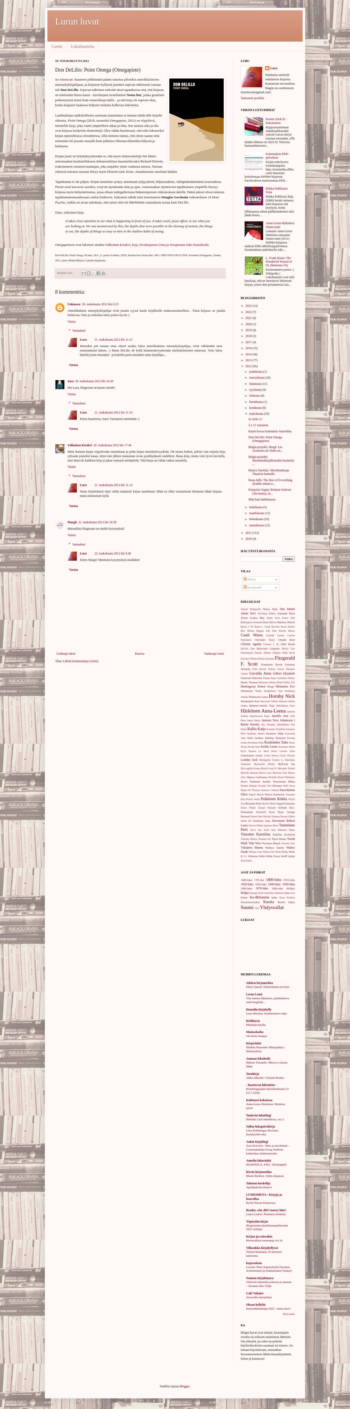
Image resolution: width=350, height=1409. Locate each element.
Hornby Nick (282, 696)
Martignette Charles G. (271, 759)
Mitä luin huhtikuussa (262, 499)
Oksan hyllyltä (255, 1304)
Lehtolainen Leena (251, 755)
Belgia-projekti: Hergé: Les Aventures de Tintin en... (265, 448)
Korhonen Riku (256, 742)
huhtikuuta (256, 507)
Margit (72, 522)
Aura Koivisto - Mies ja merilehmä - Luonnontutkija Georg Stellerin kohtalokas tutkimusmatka (267, 1149)
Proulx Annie (253, 799)
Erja (135, 245)
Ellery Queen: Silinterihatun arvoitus (267, 986)
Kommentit (253, 587)
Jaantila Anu (280, 716)
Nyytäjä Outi (264, 785)
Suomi (247, 907)
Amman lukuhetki (258, 1058)
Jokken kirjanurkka (259, 983)
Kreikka (291, 897)
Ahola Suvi (248, 613)
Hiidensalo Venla (251, 690)
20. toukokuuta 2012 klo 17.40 (112, 445)
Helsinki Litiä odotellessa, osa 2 (265, 1119)
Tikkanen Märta (286, 829)
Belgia (245, 893)
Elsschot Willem (249, 658)
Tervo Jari (255, 829)
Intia (287, 892)
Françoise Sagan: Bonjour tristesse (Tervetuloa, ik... (269, 491)
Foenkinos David (271, 664)
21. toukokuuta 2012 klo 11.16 (113, 412)
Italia (274, 897)
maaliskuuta (257, 513)
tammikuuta (257, 525)
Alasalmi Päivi (286, 613)
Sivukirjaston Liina (152, 245)
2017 (249, 342)
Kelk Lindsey (255, 737)
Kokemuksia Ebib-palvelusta (277, 155)
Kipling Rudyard (275, 737)
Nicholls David (276, 777)
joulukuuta (256, 371)
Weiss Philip (281, 851)
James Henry (254, 720)
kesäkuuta (255, 408)
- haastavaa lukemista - (261, 1085)
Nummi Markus (249, 785)
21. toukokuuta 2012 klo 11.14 (113, 485)
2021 (249, 318)
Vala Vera (254, 843)
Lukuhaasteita (82, 46)
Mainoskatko (254, 1032)
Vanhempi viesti (214, 653)
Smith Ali (246, 820)
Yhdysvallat (272, 907)
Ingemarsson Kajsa (260, 716)
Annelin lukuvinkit (258, 1160)
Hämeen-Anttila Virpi (261, 705)
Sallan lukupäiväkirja (260, 1126)
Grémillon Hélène (286, 678)
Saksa (291, 902)
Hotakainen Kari (250, 701)
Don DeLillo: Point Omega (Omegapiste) (265, 439)
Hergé (270, 686)
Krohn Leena (269, 746)
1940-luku (274, 884)
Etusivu (140, 653)
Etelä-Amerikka (266, 892)
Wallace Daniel (274, 847)
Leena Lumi (254, 994)
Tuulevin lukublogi (258, 1115)
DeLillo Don (248, 648)
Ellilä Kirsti (288, 652)
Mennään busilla (256, 1024)
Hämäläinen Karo (285, 705)
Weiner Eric (268, 851)
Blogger (184, 1386)
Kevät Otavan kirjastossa (261, 1202)
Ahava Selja (270, 608)
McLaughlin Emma (250, 768)
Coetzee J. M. (271, 644)
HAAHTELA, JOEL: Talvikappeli (266, 1164)
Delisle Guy (288, 648)
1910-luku (289, 879)
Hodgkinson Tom (273, 691)
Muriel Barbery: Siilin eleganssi (265, 1175)
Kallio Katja (256, 729)
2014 (249, 354)
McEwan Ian (286, 763)
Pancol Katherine (274, 794)
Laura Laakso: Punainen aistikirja (266, 1214)
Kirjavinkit (253, 1043)
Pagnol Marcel (256, 794)
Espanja (253, 892)
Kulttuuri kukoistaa (259, 1100)
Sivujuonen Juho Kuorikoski (189, 245)
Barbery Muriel (286, 622)
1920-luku (247, 884)
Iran (293, 892)
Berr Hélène (247, 630)
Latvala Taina (287, 751)
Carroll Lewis (275, 635)
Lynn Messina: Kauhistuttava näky (266, 1013)
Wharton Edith (256, 856)
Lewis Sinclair (287, 755)
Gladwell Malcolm (251, 677)
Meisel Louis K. (269, 768)
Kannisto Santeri (255, 733)
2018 (249, 336)
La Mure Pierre (268, 751)
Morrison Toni (280, 772)
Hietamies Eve (285, 686)
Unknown (74, 304)
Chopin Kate (286, 639)
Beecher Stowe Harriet (283, 626)
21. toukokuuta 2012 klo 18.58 (97, 522)
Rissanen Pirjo (253, 803)
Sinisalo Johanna (271, 816)
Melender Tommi (286, 768)
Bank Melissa (270, 622)
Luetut (57, 46)
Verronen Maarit (271, 843)
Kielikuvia (253, 1021)
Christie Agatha (251, 644)
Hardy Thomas (249, 682)
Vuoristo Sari (288, 843)
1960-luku (246, 888)
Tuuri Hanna (279, 838)
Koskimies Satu (276, 742)
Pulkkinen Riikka (274, 799)
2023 (249, 306)
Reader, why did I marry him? (266, 1210)
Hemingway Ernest (253, 686)
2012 (249, 366)
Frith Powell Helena (263, 669)
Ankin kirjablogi (257, 1142)
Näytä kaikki (289, 1314)
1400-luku (246, 879)
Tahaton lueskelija (258, 1183)
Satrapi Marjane (267, 807)
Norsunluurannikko (250, 902)
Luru (83, 339)
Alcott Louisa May (252, 617)
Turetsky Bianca (249, 838)
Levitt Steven (271, 755)
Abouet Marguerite (251, 609)
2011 (249, 533)
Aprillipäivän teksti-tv (259, 1187)
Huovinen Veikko (269, 701)
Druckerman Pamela (251, 652)
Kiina (282, 897)
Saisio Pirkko (248, 807)
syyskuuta (255, 390)
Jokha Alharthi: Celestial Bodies (265, 1077)
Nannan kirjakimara (259, 1278)
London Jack (249, 760)
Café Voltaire (254, 1293)
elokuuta (255, 395)
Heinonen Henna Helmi (271, 682)
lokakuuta (255, 384)
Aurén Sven (273, 617)
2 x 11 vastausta (258, 425)
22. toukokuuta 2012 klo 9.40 (113, 553)
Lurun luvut (77, 21)
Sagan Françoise (286, 803)
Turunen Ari (264, 838)
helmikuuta (256, 519)
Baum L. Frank (262, 626)
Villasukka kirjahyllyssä (262, 1248)
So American (64, 79)
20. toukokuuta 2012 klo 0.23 (100, 304)
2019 (249, 330)
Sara (71, 381)
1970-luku (261, 888)
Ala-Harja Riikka (266, 613)
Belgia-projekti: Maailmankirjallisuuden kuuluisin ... (271, 460)
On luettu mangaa (256, 1035)
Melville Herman (249, 772)
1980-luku (277, 888)
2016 (249, 348)
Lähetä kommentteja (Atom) (80, 661)
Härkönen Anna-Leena (263, 711)
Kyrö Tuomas (248, 751)
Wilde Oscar (273, 856)
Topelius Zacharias (283, 834)
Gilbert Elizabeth (284, 673)
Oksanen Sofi (280, 785)
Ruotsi (281, 902)
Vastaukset (78, 331)
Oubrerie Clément (270, 790)
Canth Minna (252, 635)
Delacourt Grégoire (268, 648)
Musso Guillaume (257, 777)
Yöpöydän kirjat (257, 1221)
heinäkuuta (256, 402)
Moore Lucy (265, 772)
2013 (249, 360)
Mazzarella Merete (264, 764)
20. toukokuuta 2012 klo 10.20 (94, 381)
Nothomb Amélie (260, 781)
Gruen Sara (269, 677)
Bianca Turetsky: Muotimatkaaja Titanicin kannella (268, 472)
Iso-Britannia (259, 897)
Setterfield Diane (265, 812)
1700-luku (259, 880)
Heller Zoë (289, 682)
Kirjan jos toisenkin (259, 1236)
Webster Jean (255, 851)
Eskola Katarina (266, 658)
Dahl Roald (288, 644)
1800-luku (273, 880)
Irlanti (244, 897)
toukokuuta (256, 414)
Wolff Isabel (288, 856)
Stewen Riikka (255, 825)
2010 (249, 539)
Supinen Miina (271, 825)
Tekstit (250, 579)
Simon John (256, 816)
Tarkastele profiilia (252, 98)
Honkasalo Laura (258, 696)
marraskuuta (257, 377)
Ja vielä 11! (255, 419)
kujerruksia (254, 1263)
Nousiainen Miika (284, 781)
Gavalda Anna (260, 673)
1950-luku (288, 884)
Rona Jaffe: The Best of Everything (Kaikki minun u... (270, 482)
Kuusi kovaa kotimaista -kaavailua (269, 431)
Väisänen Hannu (252, 847)
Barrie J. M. (247, 626)
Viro (257, 908)
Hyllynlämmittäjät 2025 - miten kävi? (268, 1308)
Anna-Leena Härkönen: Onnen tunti (280, 225)
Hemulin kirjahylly (258, 1009)
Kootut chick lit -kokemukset (276, 120)
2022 (249, 312)
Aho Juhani (287, 609)
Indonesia (279, 892)
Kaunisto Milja (275, 733)
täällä (110, 100)
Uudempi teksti (66, 653)
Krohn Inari (254, 746)
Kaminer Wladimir (275, 729)
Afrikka (290, 888)
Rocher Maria (269, 803)
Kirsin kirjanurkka (259, 1172)
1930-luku (260, 884)
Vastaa (72, 321)
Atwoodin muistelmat (259, 1297)
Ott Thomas (254, 790)
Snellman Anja (261, 820)
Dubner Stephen (272, 652)
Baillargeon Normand (251, 622)
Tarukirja (252, 1074)
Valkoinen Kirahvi (117, 245)
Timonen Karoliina (255, 834)
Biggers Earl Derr (266, 630)
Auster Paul (288, 617)
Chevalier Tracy (265, 639)
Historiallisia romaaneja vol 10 (264, 1240)
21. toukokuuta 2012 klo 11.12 (113, 339)
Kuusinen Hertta (286, 746)
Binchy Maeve (287, 630)
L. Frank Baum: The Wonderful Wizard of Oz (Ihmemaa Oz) (279, 261)
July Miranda (268, 724)
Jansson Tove (270, 720)
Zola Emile (246, 860)
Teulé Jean (270, 829)
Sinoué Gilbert (287, 816)
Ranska (268, 902)
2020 (249, 324)
